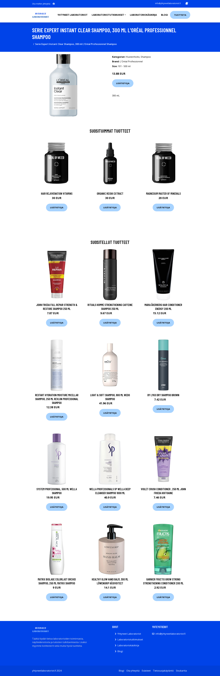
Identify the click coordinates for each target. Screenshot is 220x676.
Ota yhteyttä (132, 670)
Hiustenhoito (133, 56)
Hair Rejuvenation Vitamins (56, 193)
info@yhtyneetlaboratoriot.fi (168, 3)
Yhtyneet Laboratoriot (129, 633)
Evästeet (146, 670)
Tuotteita (180, 14)
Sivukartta (181, 670)
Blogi (164, 14)
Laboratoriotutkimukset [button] (108, 14)
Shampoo (146, 56)
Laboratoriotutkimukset (130, 639)
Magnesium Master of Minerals (163, 193)
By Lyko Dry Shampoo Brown (163, 395)
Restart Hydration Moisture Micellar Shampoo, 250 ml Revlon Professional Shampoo (56, 398)
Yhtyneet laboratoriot (73, 14)
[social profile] (54, 3)
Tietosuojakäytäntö (163, 670)
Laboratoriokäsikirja (143, 14)
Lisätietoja (122, 83)
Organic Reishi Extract (110, 193)
